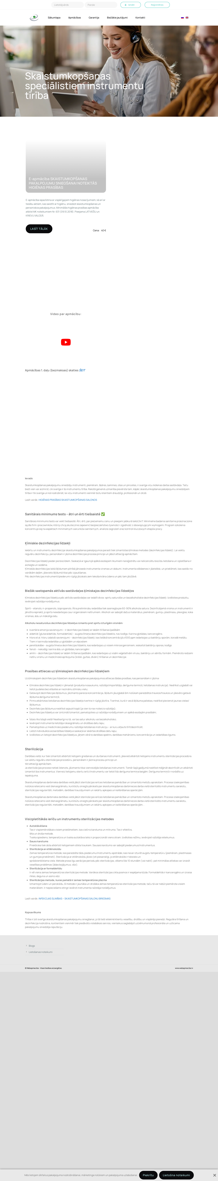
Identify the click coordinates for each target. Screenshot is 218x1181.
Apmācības (74, 17)
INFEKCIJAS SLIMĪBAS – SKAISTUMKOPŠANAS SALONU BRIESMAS (75, 898)
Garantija (94, 17)
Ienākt (131, 4)
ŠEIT (82, 370)
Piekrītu (148, 1175)
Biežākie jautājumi (117, 17)
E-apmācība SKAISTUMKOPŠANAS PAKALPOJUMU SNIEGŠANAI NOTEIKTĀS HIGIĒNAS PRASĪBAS (63, 183)
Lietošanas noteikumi (41, 952)
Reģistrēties (157, 4)
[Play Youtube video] (66, 342)
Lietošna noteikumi (176, 1175)
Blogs (32, 945)
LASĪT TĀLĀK (39, 229)
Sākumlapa (54, 17)
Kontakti (140, 17)
